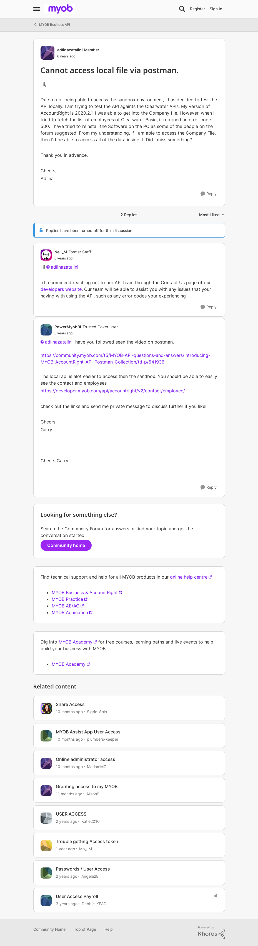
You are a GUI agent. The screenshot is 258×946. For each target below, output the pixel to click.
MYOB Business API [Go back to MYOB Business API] (51, 24)
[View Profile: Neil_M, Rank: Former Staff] (46, 255)
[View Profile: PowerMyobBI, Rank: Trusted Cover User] (46, 329)
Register (197, 8)
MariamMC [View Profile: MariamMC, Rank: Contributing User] (96, 766)
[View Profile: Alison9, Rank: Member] (46, 790)
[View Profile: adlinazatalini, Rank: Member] (47, 53)
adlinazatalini (64, 267)
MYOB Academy (75, 642)
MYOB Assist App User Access (88, 732)
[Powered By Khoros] (211, 932)
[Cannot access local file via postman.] (72, 258)
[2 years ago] (66, 821)
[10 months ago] (69, 712)
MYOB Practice (67, 599)
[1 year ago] (65, 849)
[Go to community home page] (59, 9)
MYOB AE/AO (65, 606)
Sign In (216, 8)
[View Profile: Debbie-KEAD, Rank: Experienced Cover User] (46, 900)
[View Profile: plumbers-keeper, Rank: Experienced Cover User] (46, 735)
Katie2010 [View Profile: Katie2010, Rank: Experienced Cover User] (90, 821)
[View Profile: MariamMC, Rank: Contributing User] (46, 763)
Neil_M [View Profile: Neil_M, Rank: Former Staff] (60, 251)
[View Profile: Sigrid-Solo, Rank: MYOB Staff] (46, 708)
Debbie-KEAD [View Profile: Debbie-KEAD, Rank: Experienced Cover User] (94, 903)
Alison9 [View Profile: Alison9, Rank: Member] (92, 793)
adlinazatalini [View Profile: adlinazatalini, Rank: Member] (70, 49)
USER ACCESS (71, 814)
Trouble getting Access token (87, 841)
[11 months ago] (69, 794)
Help (108, 929)
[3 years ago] (66, 903)
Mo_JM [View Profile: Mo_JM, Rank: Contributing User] (85, 848)
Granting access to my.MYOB (86, 786)
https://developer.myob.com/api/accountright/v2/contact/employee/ (113, 390)
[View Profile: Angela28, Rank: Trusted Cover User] (46, 873)
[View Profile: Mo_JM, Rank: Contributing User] (46, 845)
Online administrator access (85, 759)
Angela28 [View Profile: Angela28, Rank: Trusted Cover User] (90, 876)
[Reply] (208, 194)
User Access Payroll (77, 896)
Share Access (70, 704)
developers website (61, 289)
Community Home (49, 929)
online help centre (188, 577)
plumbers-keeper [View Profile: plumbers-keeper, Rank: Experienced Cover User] (102, 739)
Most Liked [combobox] (212, 215)
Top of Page (85, 929)
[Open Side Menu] (37, 9)
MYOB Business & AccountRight (85, 592)
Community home (66, 545)
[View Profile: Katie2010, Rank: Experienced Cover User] (46, 818)
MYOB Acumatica (70, 612)
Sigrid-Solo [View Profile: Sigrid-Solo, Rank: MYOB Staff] (97, 711)
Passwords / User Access (83, 869)
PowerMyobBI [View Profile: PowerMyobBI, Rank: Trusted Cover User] (67, 326)
